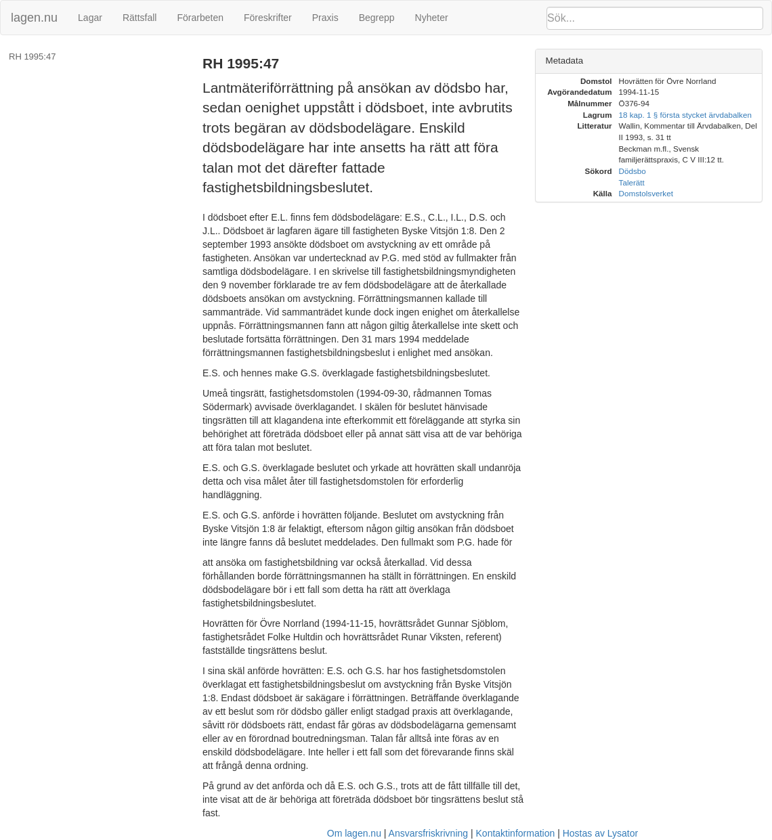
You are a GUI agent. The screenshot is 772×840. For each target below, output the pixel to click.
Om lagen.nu (354, 833)
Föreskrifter (268, 17)
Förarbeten (200, 17)
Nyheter (431, 17)
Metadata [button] (565, 61)
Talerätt (632, 182)
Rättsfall (140, 17)
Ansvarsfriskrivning (428, 833)
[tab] (649, 61)
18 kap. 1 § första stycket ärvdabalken (685, 114)
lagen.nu (34, 17)
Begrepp (377, 17)
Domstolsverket (646, 193)
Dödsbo (632, 171)
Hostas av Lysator (601, 833)
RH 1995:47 (32, 56)
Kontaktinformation (515, 833)
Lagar (90, 17)
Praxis (325, 17)
